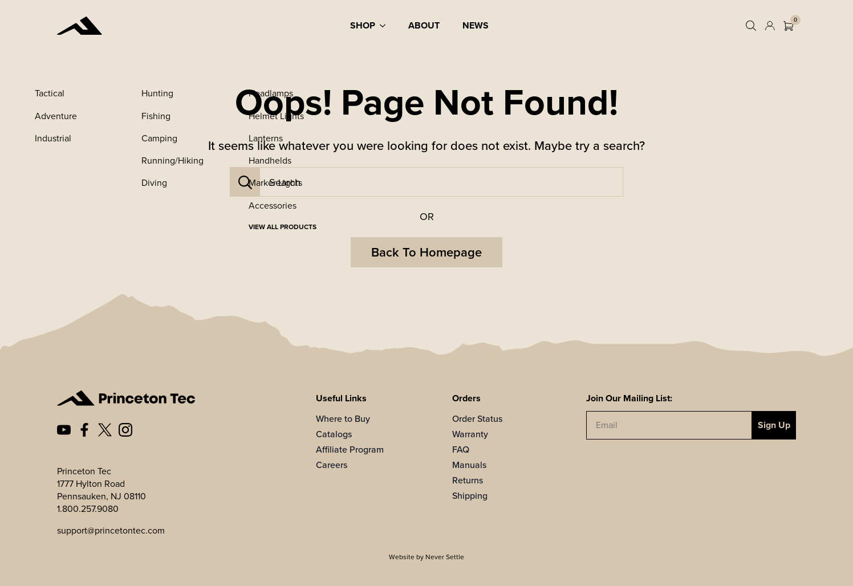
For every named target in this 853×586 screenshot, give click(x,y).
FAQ (460, 449)
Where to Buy (343, 418)
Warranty (470, 434)
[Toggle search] (750, 25)
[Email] (669, 425)
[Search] (245, 182)
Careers (331, 464)
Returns (467, 480)
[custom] (64, 430)
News (475, 25)
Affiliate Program (350, 449)
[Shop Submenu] (386, 26)
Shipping (470, 495)
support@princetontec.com (111, 530)
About (424, 25)
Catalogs (334, 434)
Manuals (469, 464)
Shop (362, 25)
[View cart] (788, 26)
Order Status (477, 418)
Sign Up (774, 425)
